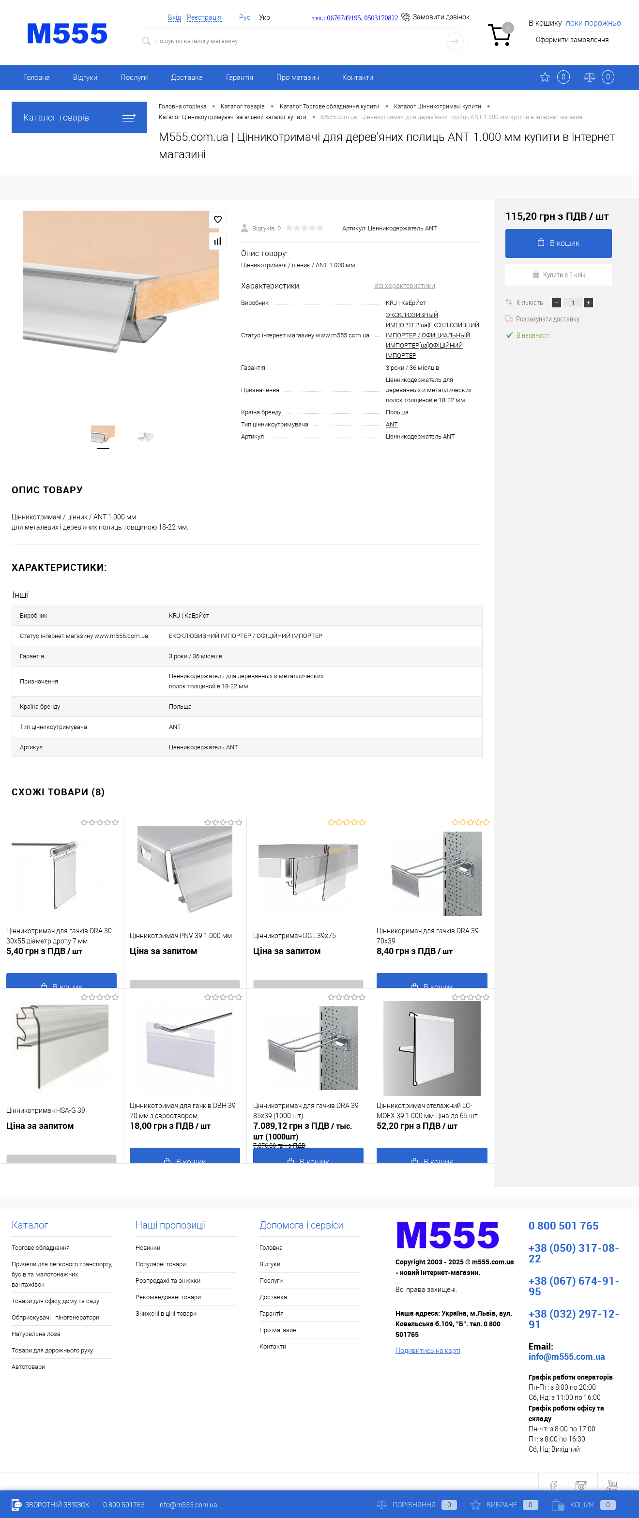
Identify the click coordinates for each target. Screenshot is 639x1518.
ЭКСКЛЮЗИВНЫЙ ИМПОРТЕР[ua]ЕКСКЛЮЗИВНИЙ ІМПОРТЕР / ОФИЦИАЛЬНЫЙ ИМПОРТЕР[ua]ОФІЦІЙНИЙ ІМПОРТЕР (432, 338)
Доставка (187, 77)
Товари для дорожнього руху (52, 1340)
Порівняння (417, 1505)
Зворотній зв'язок (51, 1505)
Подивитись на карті (428, 1340)
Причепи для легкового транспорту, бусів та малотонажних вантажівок (62, 1264)
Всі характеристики (404, 288)
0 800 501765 (124, 1505)
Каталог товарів (79, 117)
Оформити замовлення (572, 40)
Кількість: (531, 302)
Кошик (584, 1505)
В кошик (558, 242)
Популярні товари (161, 1254)
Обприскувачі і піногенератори (55, 1307)
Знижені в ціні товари (166, 1303)
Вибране (504, 1505)
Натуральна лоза (36, 1323)
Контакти (357, 77)
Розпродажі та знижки (168, 1270)
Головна (36, 77)
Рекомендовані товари (168, 1286)
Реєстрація (204, 17)
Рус (244, 17)
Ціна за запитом (164, 949)
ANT (392, 427)
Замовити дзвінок (441, 17)
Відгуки (85, 77)
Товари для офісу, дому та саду (55, 1290)
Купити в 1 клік (559, 274)
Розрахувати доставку (542, 318)
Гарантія (239, 77)
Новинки (148, 1237)
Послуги (134, 77)
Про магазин (297, 77)
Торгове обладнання (41, 1237)
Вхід (174, 17)
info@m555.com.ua (187, 1505)
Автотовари (28, 1356)
